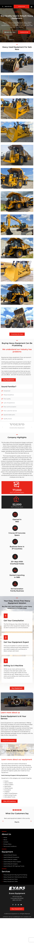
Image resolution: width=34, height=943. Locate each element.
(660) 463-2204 (17, 925)
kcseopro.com (27, 941)
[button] (31, 7)
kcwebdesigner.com (17, 941)
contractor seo (6, 941)
